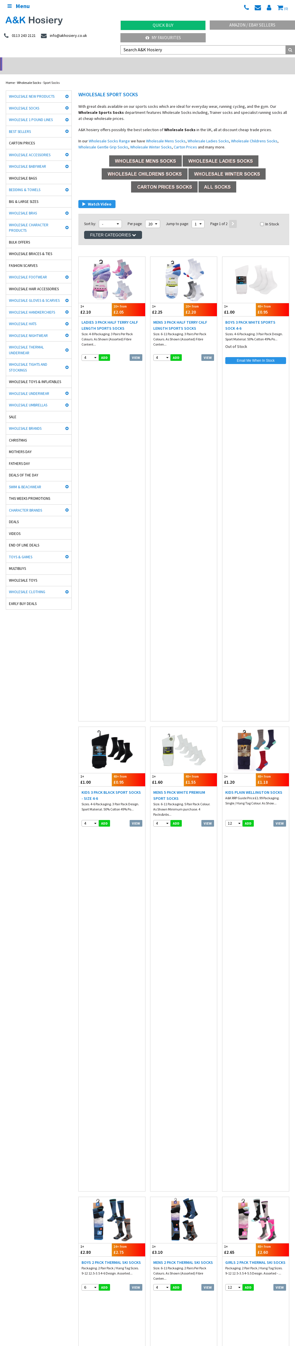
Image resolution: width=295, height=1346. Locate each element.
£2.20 (200, 302)
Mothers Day (20, 444)
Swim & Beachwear (25, 479)
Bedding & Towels (24, 182)
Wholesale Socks (29, 75)
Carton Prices (22, 135)
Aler (153, 1128)
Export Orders (163, 1206)
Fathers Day (19, 456)
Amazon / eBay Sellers (252, 25)
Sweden (112, 1309)
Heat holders (160, 1134)
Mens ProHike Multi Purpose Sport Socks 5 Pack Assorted (111, 781)
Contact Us (231, 1200)
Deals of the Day (23, 467)
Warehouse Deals (184, 62)
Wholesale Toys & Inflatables (35, 374)
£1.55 (200, 417)
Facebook (165, 1325)
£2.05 (128, 302)
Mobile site (230, 1212)
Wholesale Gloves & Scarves (34, 293)
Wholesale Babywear (27, 159)
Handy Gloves (88, 1134)
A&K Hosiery (35, 1325)
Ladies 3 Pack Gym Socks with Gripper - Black (110, 665)
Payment (160, 1194)
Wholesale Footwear (28, 269)
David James (88, 1128)
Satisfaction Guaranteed (241, 1206)
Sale (12, 409)
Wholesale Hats (22, 316)
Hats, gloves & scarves (22, 1200)
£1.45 (95, 765)
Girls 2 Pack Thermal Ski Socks (255, 546)
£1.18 (272, 417)
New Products (85, 1206)
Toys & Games (20, 549)
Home (10, 75)
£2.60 (272, 533)
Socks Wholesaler (62, 1325)
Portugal (145, 1309)
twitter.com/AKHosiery (93, 1247)
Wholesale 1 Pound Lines (31, 112)
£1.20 (239, 417)
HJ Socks (229, 1134)
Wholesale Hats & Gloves (134, 1325)
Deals (14, 514)
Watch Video (96, 196)
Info (156, 1188)
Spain (128, 1309)
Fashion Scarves (23, 258)
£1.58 (200, 765)
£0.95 (272, 302)
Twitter (184, 1325)
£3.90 (272, 649)
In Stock (269, 216)
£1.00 (239, 302)
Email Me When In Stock (256, 353)
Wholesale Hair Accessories (34, 281)
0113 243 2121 (165, 1247)
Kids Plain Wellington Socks (253, 430)
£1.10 (167, 997)
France (66, 1309)
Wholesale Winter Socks (151, 139)
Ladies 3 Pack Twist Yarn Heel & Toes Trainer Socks (254, 781)
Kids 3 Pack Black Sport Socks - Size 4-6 (111, 433)
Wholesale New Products (31, 88)
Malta (161, 1309)
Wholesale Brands (25, 420)
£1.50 (128, 649)
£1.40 (128, 765)
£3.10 (167, 533)
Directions (160, 1280)
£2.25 (167, 302)
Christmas (18, 432)
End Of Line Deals (24, 537)
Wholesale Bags (23, 170)
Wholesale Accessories (29, 147)
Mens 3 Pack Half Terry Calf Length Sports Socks (180, 317)
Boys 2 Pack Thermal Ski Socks (111, 546)
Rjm (9, 1128)
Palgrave (229, 1146)
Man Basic (13, 1134)
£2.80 (95, 533)
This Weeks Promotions (29, 491)
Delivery (229, 1188)
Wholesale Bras (23, 205)
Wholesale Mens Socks (166, 133)
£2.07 (112, 881)
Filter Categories (113, 227)
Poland (95, 1309)
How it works (162, 1212)
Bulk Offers (19, 234)
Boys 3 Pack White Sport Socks (177, 897)
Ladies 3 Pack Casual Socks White (251, 665)
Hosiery (80, 1200)
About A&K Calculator (169, 1218)
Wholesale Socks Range (109, 133)
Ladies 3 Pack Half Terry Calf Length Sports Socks (110, 317)
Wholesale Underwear (29, 386)
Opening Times (164, 1286)
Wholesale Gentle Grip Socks (103, 139)
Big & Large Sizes (23, 194)
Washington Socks (164, 1140)
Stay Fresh (13, 1140)
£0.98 (200, 881)
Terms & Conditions (167, 1200)
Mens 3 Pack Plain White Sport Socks (183, 1013)
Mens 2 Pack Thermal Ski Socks (183, 546)
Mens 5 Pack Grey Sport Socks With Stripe (111, 1013)
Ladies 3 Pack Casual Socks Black (179, 665)
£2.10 (95, 302)
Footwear (13, 1206)
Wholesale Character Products (28, 220)
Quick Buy (163, 25)
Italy (80, 1309)
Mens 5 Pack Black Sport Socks (249, 897)
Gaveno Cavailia (90, 1146)
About (227, 1280)
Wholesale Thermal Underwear (26, 342)
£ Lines (80, 1188)
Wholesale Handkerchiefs (32, 304)
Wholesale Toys (23, 572)
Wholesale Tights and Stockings (28, 360)
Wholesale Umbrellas (28, 397)
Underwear (83, 1194)
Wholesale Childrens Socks (254, 133)
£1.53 (255, 881)
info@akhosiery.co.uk (241, 1247)
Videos (14, 526)
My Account (110, 62)
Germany (48, 1309)
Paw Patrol (230, 1152)
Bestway (12, 1152)
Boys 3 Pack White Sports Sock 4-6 (250, 317)
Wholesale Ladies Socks (208, 133)
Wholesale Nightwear (28, 328)
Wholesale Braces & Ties (30, 246)
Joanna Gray (233, 1140)
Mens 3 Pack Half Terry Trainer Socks (112, 897)
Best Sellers (20, 124)
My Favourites (163, 37)
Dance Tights (15, 1158)
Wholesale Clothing (27, 584)
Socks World (87, 1152)
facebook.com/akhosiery (25, 1247)
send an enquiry (167, 1253)
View (136, 350)
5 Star (227, 1128)
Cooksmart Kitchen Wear (24, 1146)
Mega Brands (160, 1146)
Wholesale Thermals (96, 1325)
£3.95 (167, 649)
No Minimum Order (37, 62)
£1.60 (167, 417)
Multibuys (17, 561)
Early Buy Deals (23, 596)
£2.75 (128, 533)
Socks (10, 1188)
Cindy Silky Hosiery (92, 1140)
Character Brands (25, 502)
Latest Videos (258, 62)
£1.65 (95, 997)
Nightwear (13, 1194)
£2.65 (239, 533)
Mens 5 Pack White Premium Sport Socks (179, 433)
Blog (226, 1194)
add (104, 350)
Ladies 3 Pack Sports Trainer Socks (181, 781)
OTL (154, 1152)
